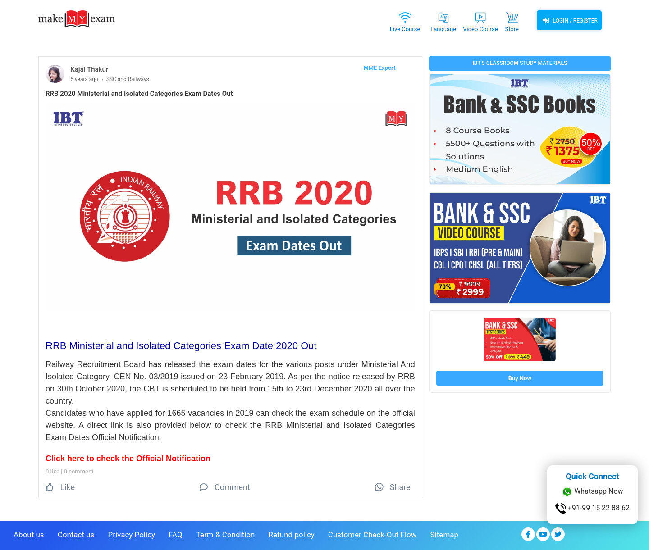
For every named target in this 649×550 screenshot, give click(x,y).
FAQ (176, 534)
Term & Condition (225, 534)
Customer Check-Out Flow (372, 534)
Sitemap (444, 534)
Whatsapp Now (592, 491)
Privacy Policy (131, 534)
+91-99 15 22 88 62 (592, 508)
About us (29, 534)
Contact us (76, 534)
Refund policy (291, 534)
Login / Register (569, 20)
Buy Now (519, 378)
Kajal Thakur (89, 69)
